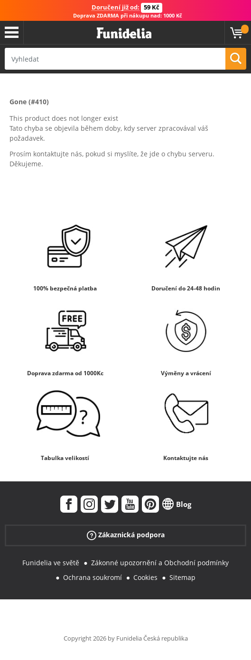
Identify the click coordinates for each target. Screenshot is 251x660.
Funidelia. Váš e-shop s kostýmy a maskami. (124, 33)
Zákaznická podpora (126, 535)
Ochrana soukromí (92, 577)
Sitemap (182, 577)
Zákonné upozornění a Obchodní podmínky (160, 562)
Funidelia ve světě (50, 562)
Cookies (145, 577)
